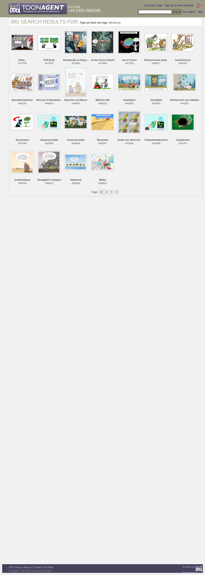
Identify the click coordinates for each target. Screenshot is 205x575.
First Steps (48, 567)
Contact (37, 567)
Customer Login (153, 5)
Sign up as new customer (179, 5)
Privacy (18, 567)
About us (28, 567)
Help (200, 11)
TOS (11, 567)
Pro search (189, 11)
